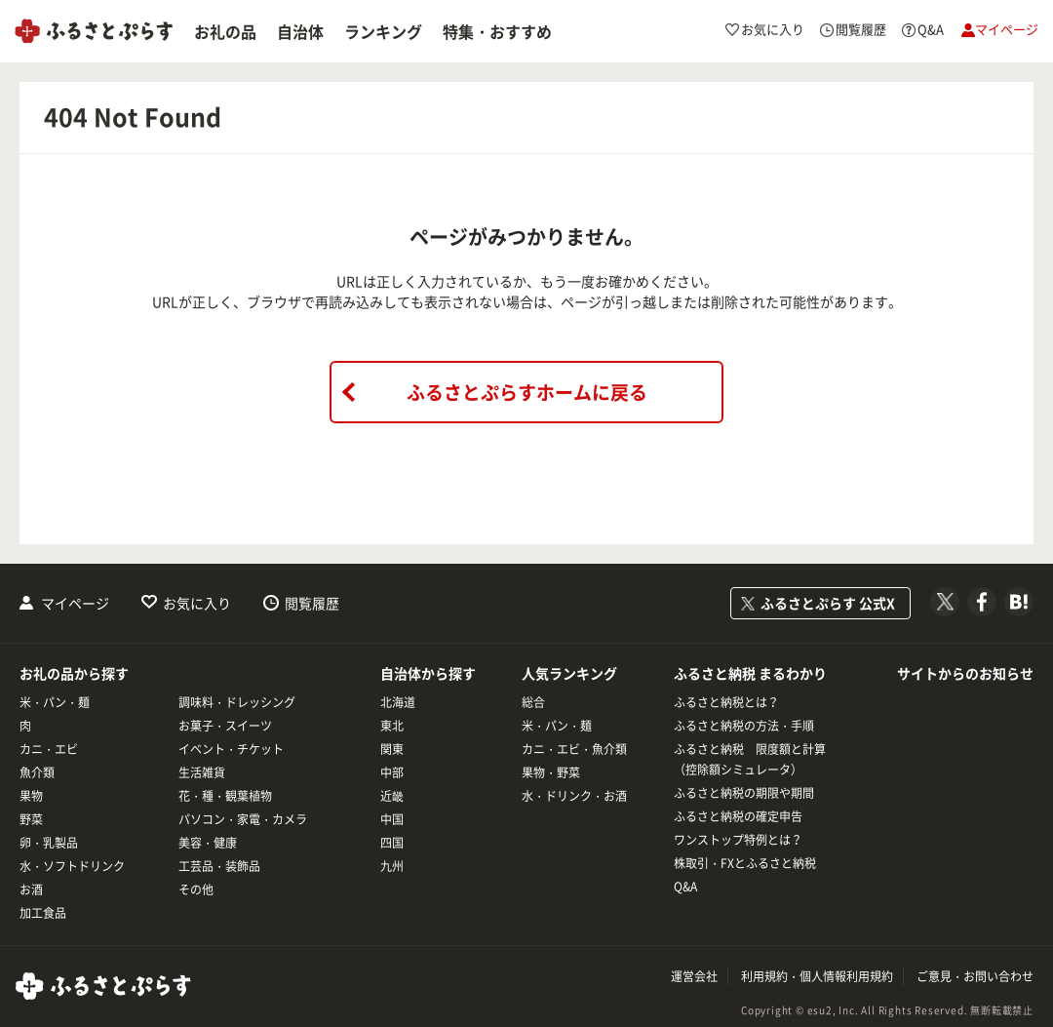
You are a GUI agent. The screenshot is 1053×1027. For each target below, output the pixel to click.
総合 (533, 702)
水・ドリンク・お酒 (574, 796)
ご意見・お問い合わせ (975, 976)
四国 (392, 842)
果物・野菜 (551, 772)
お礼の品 (225, 31)
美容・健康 (207, 842)
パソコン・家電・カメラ (242, 819)
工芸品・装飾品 (219, 866)
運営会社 (694, 976)
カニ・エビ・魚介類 (574, 749)
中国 (392, 819)
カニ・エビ (49, 749)
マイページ (75, 602)
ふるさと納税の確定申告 (738, 816)
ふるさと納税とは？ (726, 702)
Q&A (685, 886)
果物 (31, 796)
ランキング (383, 31)
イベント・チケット (231, 749)
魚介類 (37, 772)
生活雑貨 (201, 772)
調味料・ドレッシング (236, 702)
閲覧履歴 (312, 602)
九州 (392, 866)
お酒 (31, 889)
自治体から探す (428, 673)
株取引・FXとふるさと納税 (745, 863)
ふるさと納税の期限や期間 (744, 793)
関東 (392, 749)
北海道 (397, 702)
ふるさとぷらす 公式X (827, 602)
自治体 (300, 31)
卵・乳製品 (49, 842)
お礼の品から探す (74, 673)
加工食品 (43, 913)
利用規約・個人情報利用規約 (817, 976)
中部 (392, 772)
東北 (392, 725)
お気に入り (197, 602)
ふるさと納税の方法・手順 (744, 725)
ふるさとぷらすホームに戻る (527, 392)
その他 (196, 889)
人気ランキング (569, 673)
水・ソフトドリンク (72, 866)
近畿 (392, 796)
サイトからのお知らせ (965, 673)
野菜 (31, 819)
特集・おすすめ (497, 31)
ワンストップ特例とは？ (738, 840)
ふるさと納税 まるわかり (750, 673)
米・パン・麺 (55, 702)
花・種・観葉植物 (225, 796)
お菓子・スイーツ (225, 725)
